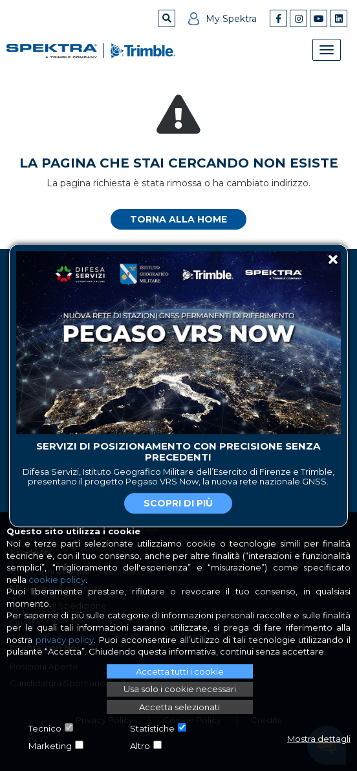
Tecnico (44, 728)
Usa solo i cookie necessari (180, 689)
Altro (140, 746)
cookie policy (56, 579)
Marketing (50, 746)
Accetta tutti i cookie (180, 671)
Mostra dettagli (319, 738)
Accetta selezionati (179, 707)
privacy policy (65, 640)
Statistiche (152, 728)
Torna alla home (178, 219)
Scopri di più (178, 503)
